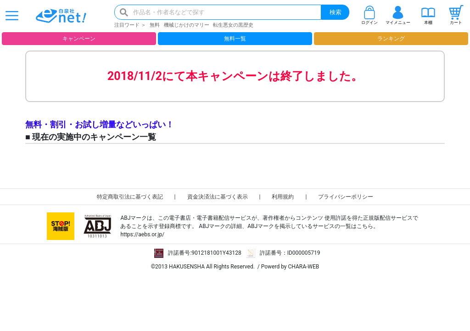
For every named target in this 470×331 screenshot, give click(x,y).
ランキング (391, 38)
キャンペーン (78, 38)
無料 (155, 25)
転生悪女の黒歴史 (233, 25)
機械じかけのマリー (186, 25)
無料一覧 (235, 38)
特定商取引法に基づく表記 (130, 197)
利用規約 (283, 197)
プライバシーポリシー (345, 197)
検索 (335, 12)
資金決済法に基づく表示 (217, 197)
